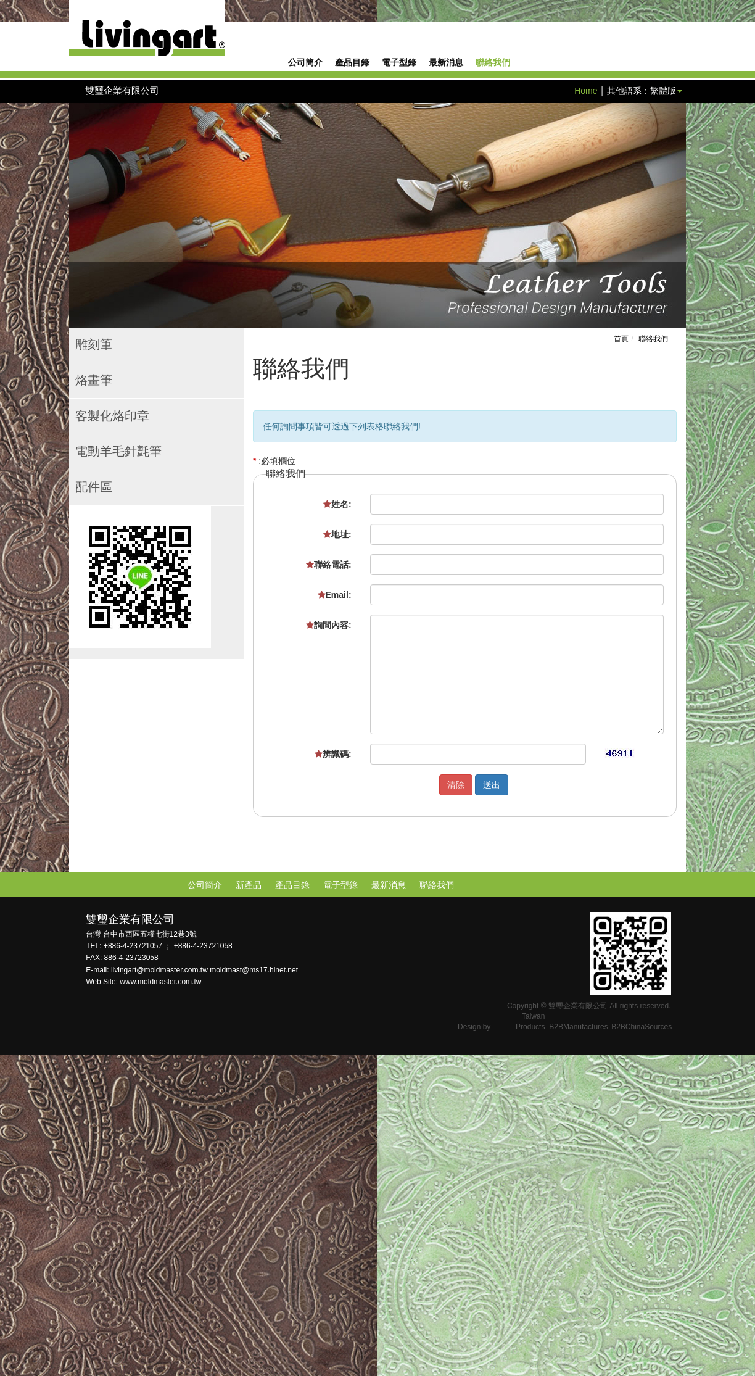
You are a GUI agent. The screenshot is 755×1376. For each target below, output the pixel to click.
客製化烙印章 (112, 416)
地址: (337, 534)
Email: (335, 595)
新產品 (249, 885)
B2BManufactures (578, 1026)
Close (11, 1061)
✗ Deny (15, 1098)
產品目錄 (352, 62)
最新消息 (446, 62)
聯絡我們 (493, 62)
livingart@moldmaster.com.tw (160, 970)
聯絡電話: (329, 565)
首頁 (621, 338)
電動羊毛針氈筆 (118, 452)
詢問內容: (329, 625)
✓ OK (311, 1370)
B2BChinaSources (641, 1026)
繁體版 (663, 91)
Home (585, 91)
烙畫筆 (93, 381)
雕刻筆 (93, 345)
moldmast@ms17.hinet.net (254, 970)
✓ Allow (15, 1086)
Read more (25, 1172)
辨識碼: (333, 754)
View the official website (99, 1172)
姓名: (337, 504)
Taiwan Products (530, 1021)
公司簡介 (305, 62)
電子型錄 (399, 62)
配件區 (93, 487)
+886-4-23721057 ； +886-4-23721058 (168, 946)
